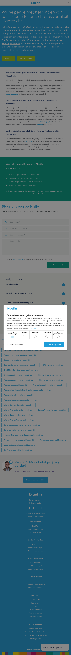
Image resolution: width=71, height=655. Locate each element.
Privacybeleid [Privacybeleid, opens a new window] (32, 328)
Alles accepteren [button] (54, 345)
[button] (15, 345)
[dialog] (35, 327)
